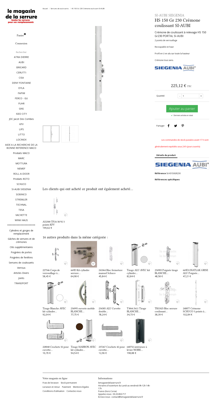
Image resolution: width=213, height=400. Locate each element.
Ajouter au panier (182, 108)
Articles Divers (21, 272)
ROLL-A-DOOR (21, 173)
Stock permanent (69, 383)
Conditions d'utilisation (53, 391)
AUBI (21, 62)
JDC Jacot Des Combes (21, 119)
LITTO (21, 134)
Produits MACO (21, 153)
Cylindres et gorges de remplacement (21, 232)
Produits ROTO (21, 178)
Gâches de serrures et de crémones (21, 240)
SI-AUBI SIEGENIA (21, 189)
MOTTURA (21, 163)
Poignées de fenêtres (21, 257)
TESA (21, 209)
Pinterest (182, 126)
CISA (21, 77)
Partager (168, 126)
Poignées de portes (21, 252)
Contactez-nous (74, 391)
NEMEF (21, 168)
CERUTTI (21, 72)
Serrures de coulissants (21, 262)
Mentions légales (81, 387)
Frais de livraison (51, 383)
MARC (21, 158)
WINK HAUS (21, 220)
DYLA (21, 88)
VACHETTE (21, 215)
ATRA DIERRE (21, 57)
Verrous (21, 267)
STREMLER (21, 199)
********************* (21, 225)
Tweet (175, 126)
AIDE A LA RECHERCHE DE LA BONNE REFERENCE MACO (21, 146)
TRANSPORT (21, 283)
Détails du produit (166, 155)
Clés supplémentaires (21, 247)
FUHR (21, 103)
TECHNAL (21, 204)
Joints (21, 278)
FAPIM (21, 93)
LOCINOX (21, 139)
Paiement (66, 387)
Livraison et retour (51, 387)
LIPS (21, 129)
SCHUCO (21, 184)
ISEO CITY (21, 113)
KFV (21, 124)
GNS (21, 108)
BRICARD (21, 67)
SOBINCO (21, 194)
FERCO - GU (21, 98)
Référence (160, 173)
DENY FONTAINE (21, 82)
